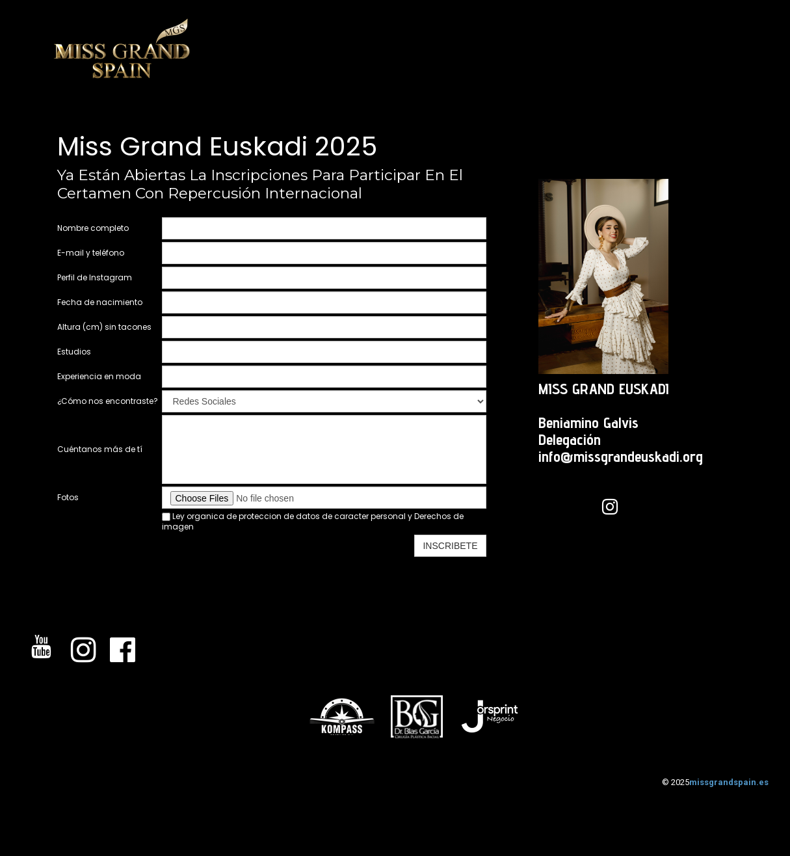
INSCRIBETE (450, 546)
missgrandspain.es (729, 782)
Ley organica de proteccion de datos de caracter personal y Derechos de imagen (313, 521)
